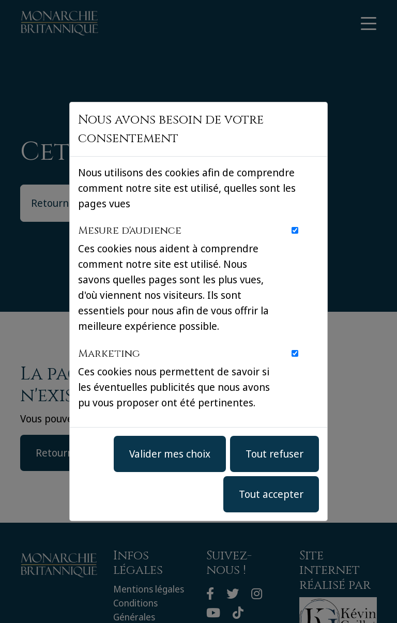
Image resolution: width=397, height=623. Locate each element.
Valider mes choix (169, 454)
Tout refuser (274, 454)
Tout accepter (271, 494)
